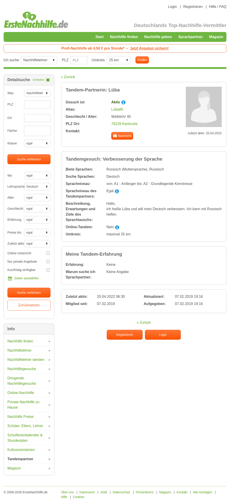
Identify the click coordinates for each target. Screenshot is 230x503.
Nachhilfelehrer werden (25, 360)
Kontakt (182, 492)
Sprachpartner (190, 37)
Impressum (87, 492)
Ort (9, 118)
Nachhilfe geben (158, 37)
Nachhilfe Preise (20, 417)
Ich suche (11, 60)
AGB (103, 492)
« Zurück (68, 77)
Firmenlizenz (145, 492)
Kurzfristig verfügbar (28, 270)
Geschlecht (14, 208)
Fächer (12, 130)
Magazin (216, 37)
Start (99, 37)
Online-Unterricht (28, 253)
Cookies (78, 497)
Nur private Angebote (28, 261)
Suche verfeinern (29, 159)
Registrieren (193, 7)
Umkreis (98, 60)
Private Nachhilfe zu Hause (23, 404)
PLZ (65, 60)
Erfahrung (14, 219)
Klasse (12, 143)
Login (172, 7)
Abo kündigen (202, 492)
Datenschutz (121, 492)
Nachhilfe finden (124, 37)
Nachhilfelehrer (19, 350)
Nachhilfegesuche (21, 369)
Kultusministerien (21, 450)
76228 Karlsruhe (124, 124)
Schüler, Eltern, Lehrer (25, 426)
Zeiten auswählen (23, 278)
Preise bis (14, 232)
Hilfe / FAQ (217, 7)
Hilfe (64, 497)
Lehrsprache (14, 186)
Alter (10, 197)
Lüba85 (117, 109)
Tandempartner (20, 459)
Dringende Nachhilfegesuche (21, 380)
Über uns (67, 492)
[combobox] (37, 131)
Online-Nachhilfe (20, 393)
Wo (9, 175)
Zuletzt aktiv (14, 243)
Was (10, 93)
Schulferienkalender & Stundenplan (25, 437)
